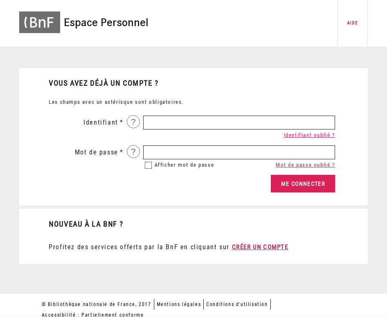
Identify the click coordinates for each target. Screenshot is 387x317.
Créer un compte (260, 247)
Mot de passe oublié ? (305, 165)
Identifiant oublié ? (309, 135)
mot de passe (184, 165)
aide (352, 23)
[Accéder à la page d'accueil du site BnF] (39, 17)
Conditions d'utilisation (237, 304)
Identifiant (100, 122)
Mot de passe (96, 152)
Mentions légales (179, 304)
